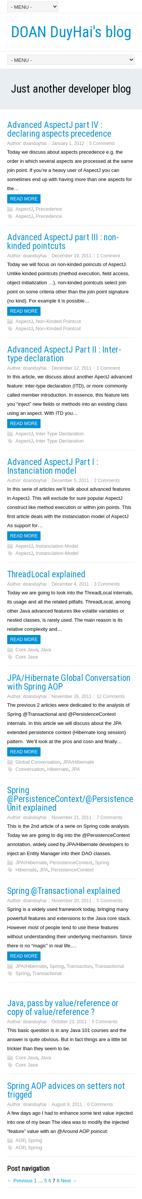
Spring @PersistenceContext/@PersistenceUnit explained (70, 799)
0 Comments (100, 1104)
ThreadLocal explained (46, 574)
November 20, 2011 (71, 900)
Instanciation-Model (57, 553)
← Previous (20, 1180)
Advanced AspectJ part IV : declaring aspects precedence (59, 129)
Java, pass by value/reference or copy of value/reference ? (63, 1007)
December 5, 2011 (70, 480)
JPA (75, 769)
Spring (102, 862)
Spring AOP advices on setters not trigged (66, 1090)
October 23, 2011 (69, 1021)
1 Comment (108, 255)
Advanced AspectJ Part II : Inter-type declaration (64, 354)
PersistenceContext (71, 862)
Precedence (49, 209)
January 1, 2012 (67, 143)
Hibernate (58, 769)
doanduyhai (35, 143)
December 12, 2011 (71, 368)
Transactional (109, 966)
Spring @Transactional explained (63, 891)
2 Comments (107, 480)
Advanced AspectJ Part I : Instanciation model (52, 466)
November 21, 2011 (71, 817)
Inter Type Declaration (60, 433)
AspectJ (24, 209)
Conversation (30, 769)
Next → (69, 1180)
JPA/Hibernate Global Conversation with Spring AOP (69, 682)
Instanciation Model (57, 546)
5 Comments (102, 143)
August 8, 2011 (66, 1104)
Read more (24, 199)
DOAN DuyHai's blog (71, 32)
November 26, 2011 (71, 696)
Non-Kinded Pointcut (58, 321)
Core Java (27, 649)
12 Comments (111, 696)
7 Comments (109, 817)
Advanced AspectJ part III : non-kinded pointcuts (63, 241)
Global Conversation (38, 762)
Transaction (79, 966)
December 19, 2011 (71, 255)
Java (46, 649)
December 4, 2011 (70, 584)
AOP (20, 1140)
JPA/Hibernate (78, 762)
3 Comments (107, 584)
